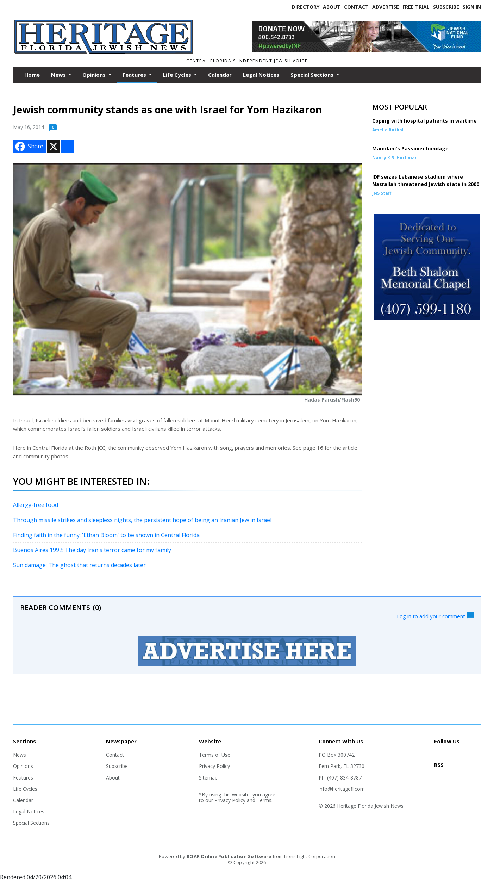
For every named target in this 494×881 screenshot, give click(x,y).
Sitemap (208, 777)
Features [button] (135, 74)
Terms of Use (214, 754)
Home (32, 74)
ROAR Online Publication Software (229, 856)
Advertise (385, 7)
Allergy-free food (35, 505)
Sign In (472, 7)
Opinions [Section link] (23, 766)
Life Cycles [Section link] (25, 789)
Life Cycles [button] (178, 74)
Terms (264, 800)
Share (28, 146)
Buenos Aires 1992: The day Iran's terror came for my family (92, 550)
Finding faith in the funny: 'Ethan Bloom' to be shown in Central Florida (106, 535)
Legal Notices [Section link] (28, 811)
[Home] (105, 52)
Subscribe (446, 7)
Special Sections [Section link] (31, 822)
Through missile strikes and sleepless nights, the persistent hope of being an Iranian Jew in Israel (142, 520)
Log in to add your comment (435, 615)
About (331, 7)
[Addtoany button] (68, 146)
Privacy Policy (214, 766)
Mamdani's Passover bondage (410, 148)
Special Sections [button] (312, 74)
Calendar (220, 74)
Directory (305, 7)
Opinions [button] (94, 74)
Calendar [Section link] (23, 800)
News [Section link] (19, 754)
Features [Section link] (23, 777)
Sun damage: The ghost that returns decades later (79, 565)
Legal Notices (261, 74)
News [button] (59, 74)
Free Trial (416, 7)
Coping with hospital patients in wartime (424, 120)
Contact (356, 7)
